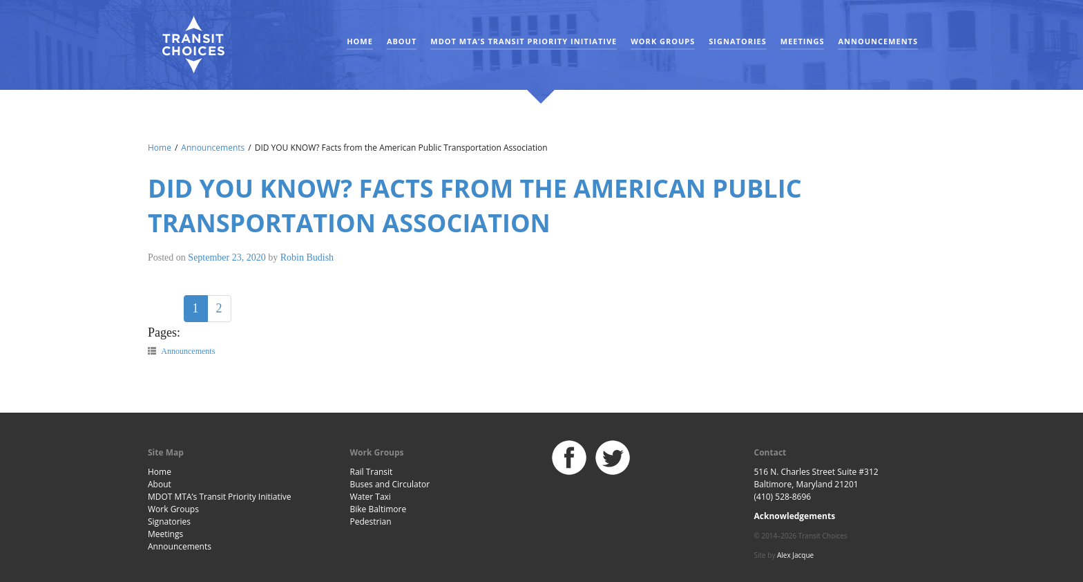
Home (360, 41)
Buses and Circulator (390, 484)
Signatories (737, 41)
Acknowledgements (795, 516)
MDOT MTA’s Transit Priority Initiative (523, 41)
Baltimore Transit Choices (193, 45)
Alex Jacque (795, 555)
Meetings (802, 41)
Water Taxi (370, 497)
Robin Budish (307, 257)
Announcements (878, 41)
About (401, 41)
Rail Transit (371, 472)
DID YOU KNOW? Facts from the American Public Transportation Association (475, 205)
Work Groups (663, 41)
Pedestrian (371, 521)
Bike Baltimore (378, 509)
